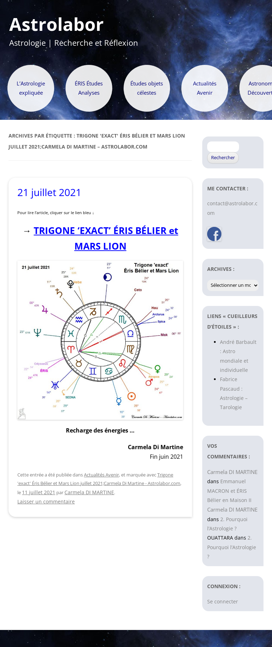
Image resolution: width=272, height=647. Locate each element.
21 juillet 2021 (49, 192)
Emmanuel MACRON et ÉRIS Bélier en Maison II (229, 490)
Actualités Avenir (204, 88)
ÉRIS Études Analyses (89, 88)
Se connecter (222, 601)
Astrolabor (56, 24)
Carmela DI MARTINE (89, 492)
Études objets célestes (146, 88)
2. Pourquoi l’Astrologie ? (231, 547)
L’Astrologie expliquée (31, 88)
